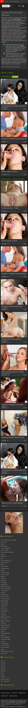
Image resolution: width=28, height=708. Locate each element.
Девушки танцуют (5, 621)
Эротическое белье (6, 588)
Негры (2, 675)
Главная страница (5, 693)
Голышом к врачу (5, 598)
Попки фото (4, 556)
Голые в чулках (5, 550)
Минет (2, 673)
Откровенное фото (5, 639)
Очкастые (3, 613)
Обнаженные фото (5, 625)
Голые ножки (4, 590)
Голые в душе (4, 602)
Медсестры (3, 580)
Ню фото (3, 649)
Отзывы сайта (4, 696)
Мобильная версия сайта (7, 651)
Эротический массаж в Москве (8, 540)
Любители (3, 671)
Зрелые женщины (5, 586)
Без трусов (3, 615)
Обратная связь (13, 696)
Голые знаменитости (6, 560)
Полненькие (4, 609)
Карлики (3, 669)
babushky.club (22, 693)
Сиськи (2, 554)
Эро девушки (4, 629)
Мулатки (3, 576)
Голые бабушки (5, 643)
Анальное (3, 663)
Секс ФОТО (14, 693)
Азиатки (3, 592)
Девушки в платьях (6, 617)
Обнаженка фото (5, 647)
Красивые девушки (5, 633)
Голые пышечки (5, 572)
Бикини (3, 564)
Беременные (4, 584)
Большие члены (5, 679)
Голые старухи (4, 566)
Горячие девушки (5, 637)
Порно (2, 661)
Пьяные (3, 570)
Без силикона (4, 619)
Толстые (3, 677)
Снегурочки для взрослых (7, 552)
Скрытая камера (5, 568)
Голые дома (4, 542)
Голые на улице (5, 645)
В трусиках (3, 623)
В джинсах (3, 635)
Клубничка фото (5, 627)
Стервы (3, 631)
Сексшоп (3, 641)
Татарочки (3, 607)
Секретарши (4, 582)
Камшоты (3, 667)
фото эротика (12, 701)
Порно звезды (4, 600)
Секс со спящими (5, 681)
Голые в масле (4, 604)
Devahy (6, 6)
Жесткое (3, 665)
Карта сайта (4, 653)
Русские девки (4, 594)
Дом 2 (2, 558)
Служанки (3, 578)
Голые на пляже (5, 574)
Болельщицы (4, 546)
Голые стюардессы (5, 548)
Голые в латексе (5, 562)
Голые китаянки (5, 611)
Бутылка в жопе (5, 596)
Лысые (2, 544)
